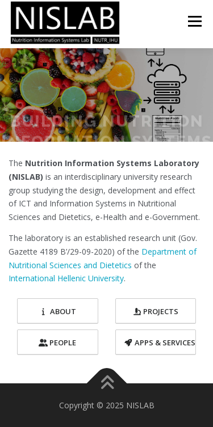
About (57, 311)
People (57, 342)
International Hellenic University (66, 278)
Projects (155, 311)
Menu (194, 21)
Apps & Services (159, 342)
